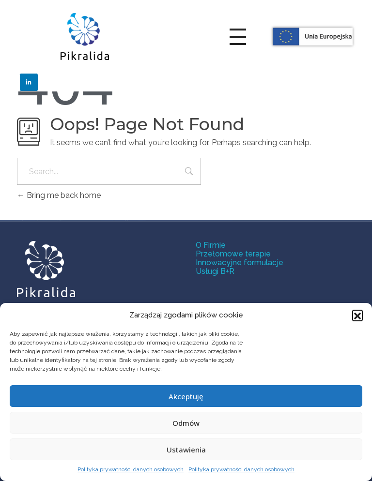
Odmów (186, 423)
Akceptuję (186, 396)
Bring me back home (59, 195)
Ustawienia (186, 449)
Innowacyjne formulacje (239, 262)
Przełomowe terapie (233, 253)
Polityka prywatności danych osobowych (131, 469)
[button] (357, 315)
